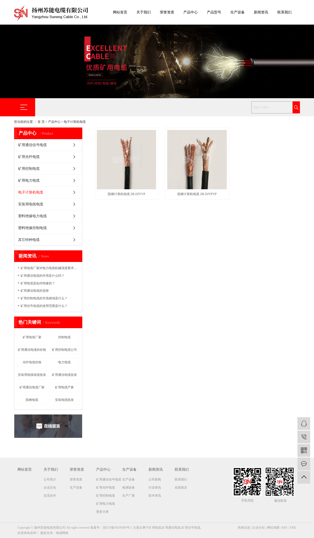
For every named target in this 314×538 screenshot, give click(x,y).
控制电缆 (64, 337)
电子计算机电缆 (75, 121)
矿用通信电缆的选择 (35, 290)
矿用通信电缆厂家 (32, 387)
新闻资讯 (261, 12)
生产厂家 (128, 495)
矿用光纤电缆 (29, 157)
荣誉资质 (167, 12)
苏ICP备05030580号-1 (117, 527)
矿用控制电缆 (29, 168)
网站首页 (120, 12)
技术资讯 (155, 495)
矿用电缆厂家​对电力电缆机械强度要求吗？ (50, 268)
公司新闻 (155, 479)
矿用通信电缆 (171, 527)
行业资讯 (155, 487)
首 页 (41, 121)
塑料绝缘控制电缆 (32, 228)
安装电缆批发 (64, 400)
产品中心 (190, 12)
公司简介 (50, 479)
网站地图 (273, 527)
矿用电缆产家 (64, 387)
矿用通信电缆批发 (64, 374)
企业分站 (258, 527)
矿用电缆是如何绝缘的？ (38, 283)
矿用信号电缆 (191, 527)
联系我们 (284, 12)
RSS (284, 527)
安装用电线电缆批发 (32, 374)
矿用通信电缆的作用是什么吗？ (42, 275)
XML (293, 527)
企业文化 (50, 487)
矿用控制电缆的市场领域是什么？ (44, 298)
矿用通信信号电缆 (32, 145)
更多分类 (102, 511)
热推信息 (244, 527)
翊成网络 (62, 533)
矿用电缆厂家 (32, 337)
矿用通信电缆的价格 (32, 349)
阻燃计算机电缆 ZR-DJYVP (126, 194)
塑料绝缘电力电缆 (32, 216)
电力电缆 (64, 362)
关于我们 (143, 12)
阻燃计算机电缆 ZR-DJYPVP (196, 194)
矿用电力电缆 (29, 180)
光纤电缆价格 (32, 362)
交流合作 (50, 495)
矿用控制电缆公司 (64, 349)
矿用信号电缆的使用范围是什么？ (44, 306)
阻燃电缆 (32, 400)
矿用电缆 (155, 527)
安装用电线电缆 (30, 204)
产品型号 (214, 12)
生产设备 (237, 12)
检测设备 (128, 487)
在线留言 (181, 487)
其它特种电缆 (29, 240)
